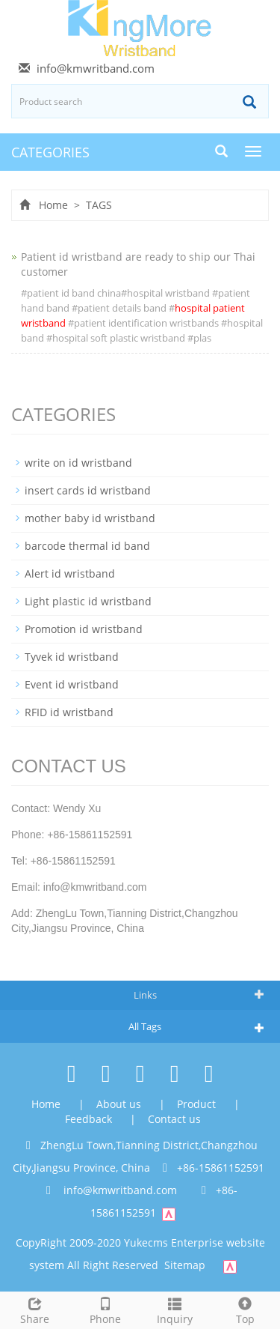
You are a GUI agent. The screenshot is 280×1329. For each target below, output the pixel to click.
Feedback (90, 1119)
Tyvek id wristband (72, 657)
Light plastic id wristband (88, 601)
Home (53, 205)
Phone (105, 1309)
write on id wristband (78, 462)
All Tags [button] (144, 1026)
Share (35, 1309)
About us (120, 1104)
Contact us (174, 1119)
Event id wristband (72, 684)
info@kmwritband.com (96, 68)
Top (245, 1309)
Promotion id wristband (84, 629)
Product (198, 1104)
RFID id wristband (69, 712)
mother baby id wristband (90, 518)
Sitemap (184, 1265)
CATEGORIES (50, 152)
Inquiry (175, 1309)
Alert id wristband (70, 573)
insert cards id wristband (88, 490)
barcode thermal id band (87, 546)
